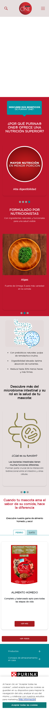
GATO (32, 532)
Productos (13, 651)
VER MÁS (24, 623)
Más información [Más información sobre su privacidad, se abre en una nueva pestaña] (27, 699)
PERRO (19, 532)
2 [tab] (23, 202)
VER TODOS (24, 638)
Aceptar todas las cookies (24, 705)
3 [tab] (26, 202)
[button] (43, 8)
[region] (24, 693)
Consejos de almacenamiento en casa (22, 659)
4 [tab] (29, 202)
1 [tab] (20, 202)
